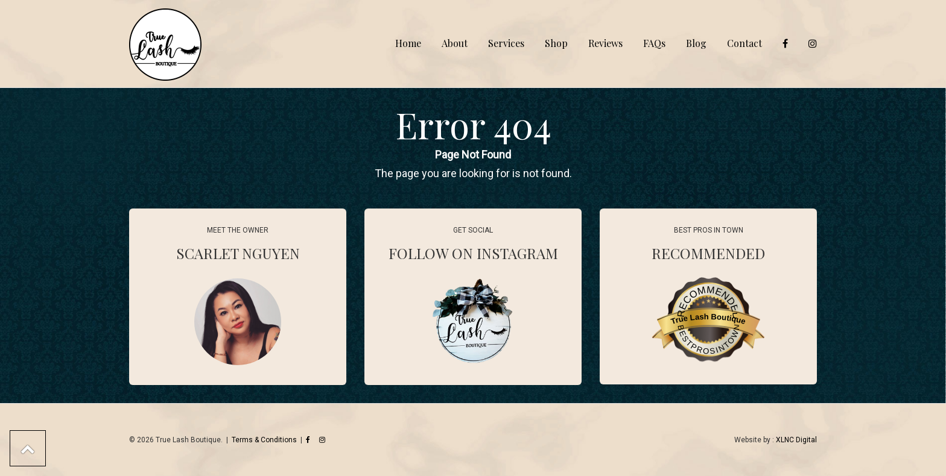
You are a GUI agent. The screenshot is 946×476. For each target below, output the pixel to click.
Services (506, 43)
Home (408, 43)
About (455, 43)
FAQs (654, 43)
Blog (696, 43)
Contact (744, 43)
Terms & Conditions (264, 440)
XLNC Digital (796, 440)
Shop (556, 43)
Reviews (605, 43)
